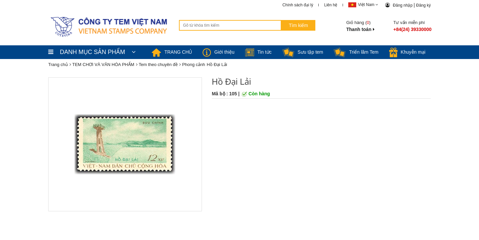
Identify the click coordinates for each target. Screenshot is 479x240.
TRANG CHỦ (172, 52)
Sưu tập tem (302, 52)
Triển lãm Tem (356, 52)
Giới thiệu (219, 52)
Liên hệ (330, 5)
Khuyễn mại (407, 52)
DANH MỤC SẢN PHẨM (92, 52)
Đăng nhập (403, 5)
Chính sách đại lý (297, 5)
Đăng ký (423, 5)
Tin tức (258, 52)
